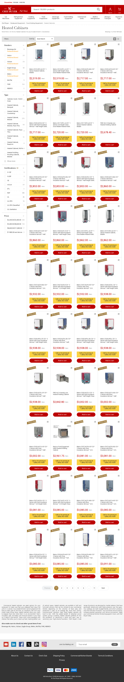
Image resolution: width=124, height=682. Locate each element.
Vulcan (9, 62)
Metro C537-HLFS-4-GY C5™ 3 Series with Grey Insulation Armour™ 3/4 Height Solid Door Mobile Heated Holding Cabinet (86, 286)
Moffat (9, 80)
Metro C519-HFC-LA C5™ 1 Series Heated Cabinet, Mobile (109, 232)
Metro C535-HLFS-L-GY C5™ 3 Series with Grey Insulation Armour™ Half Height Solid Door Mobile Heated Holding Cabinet (38, 394)
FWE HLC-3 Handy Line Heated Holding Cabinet (108, 124)
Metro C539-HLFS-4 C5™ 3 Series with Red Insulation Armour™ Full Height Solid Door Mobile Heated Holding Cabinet (38, 556)
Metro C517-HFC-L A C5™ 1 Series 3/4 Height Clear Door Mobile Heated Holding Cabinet (62, 124)
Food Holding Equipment (34, 23)
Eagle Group (11, 68)
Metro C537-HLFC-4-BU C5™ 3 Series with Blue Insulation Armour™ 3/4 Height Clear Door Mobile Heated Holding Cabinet (86, 502)
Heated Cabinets (49, 23)
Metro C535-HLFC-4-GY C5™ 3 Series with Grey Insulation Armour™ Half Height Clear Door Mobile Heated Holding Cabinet (38, 232)
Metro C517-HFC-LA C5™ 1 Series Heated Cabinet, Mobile (85, 124)
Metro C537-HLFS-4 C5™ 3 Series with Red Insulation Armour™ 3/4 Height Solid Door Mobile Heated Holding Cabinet (62, 286)
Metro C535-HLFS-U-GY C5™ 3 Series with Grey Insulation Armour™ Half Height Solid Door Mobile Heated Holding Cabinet (38, 178)
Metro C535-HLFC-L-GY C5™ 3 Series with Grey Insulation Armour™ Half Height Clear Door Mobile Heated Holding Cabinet (109, 556)
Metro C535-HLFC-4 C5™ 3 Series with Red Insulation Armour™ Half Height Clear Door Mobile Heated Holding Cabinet (62, 232)
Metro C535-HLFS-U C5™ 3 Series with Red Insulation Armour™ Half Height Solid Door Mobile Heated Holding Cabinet (86, 178)
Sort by (31, 39)
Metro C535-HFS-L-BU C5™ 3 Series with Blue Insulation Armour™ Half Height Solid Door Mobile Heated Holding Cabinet (86, 340)
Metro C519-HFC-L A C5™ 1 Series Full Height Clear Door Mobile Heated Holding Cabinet (86, 232)
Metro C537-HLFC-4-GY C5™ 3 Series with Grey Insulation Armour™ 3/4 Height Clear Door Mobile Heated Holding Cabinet (109, 502)
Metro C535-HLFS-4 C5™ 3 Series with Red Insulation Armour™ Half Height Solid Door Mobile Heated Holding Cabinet (38, 124)
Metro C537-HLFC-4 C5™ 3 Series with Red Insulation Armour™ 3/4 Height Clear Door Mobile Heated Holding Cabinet (62, 502)
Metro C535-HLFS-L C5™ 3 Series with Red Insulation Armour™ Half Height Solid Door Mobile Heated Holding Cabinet (109, 286)
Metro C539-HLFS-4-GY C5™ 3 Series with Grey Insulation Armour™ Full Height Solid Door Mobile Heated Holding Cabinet (62, 556)
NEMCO (10, 88)
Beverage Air (11, 49)
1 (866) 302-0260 (39, 85)
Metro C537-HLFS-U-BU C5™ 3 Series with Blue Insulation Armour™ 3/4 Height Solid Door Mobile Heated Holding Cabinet (109, 448)
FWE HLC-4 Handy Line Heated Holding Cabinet (61, 393)
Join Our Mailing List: (66, 644)
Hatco (9, 55)
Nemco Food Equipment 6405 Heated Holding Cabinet (61, 448)
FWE (8, 84)
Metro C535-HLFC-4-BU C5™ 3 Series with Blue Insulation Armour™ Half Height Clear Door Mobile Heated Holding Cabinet (109, 178)
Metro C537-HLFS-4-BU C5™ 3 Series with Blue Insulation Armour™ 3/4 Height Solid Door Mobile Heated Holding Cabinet (38, 286)
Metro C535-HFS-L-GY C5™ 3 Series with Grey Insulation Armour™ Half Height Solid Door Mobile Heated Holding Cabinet (38, 340)
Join (114, 644)
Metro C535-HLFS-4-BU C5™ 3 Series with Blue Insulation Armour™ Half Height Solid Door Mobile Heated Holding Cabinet (86, 70)
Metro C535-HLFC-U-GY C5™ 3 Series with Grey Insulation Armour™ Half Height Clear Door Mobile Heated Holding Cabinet (38, 448)
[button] (14, 2)
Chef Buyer (5, 23)
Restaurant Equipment (18, 23)
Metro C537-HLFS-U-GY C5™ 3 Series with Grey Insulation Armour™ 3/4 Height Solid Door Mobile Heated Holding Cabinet (86, 448)
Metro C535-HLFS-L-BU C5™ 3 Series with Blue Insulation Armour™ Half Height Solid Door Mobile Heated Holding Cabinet (62, 340)
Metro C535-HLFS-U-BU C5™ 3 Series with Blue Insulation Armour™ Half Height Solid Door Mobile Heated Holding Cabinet (62, 178)
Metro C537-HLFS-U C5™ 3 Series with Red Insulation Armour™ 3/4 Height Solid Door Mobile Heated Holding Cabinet (38, 502)
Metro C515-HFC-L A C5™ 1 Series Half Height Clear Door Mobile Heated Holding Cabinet (62, 70)
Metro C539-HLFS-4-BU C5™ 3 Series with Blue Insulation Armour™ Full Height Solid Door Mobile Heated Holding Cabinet (86, 556)
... (88, 588)
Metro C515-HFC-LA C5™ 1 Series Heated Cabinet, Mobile (38, 70)
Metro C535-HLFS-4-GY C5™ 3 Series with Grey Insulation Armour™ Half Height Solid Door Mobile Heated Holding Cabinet (109, 70)
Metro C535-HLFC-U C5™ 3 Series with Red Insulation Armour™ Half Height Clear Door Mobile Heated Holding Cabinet (86, 394)
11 (94, 588)
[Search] (66, 9)
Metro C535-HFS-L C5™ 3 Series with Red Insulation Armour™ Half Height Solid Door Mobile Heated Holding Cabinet (109, 340)
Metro (9, 74)
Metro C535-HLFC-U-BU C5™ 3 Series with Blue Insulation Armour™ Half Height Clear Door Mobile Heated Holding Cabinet (109, 394)
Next (103, 588)
